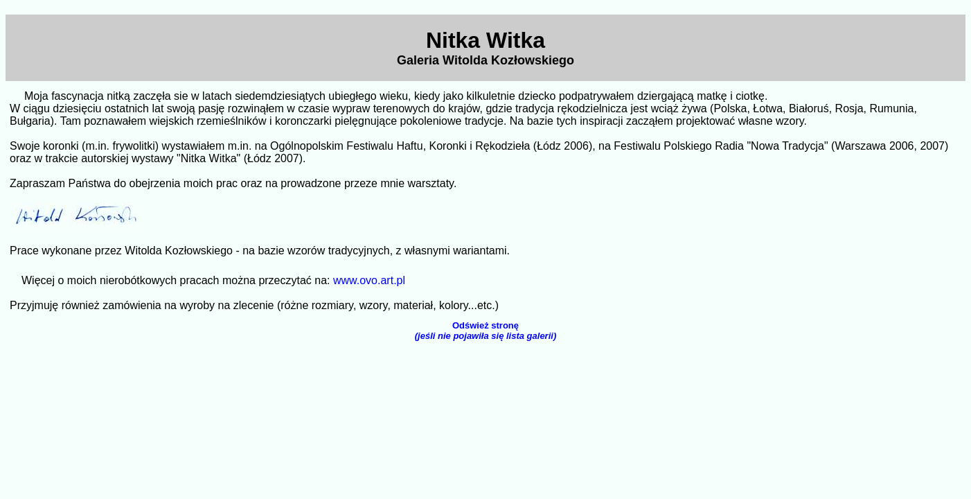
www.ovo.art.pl (369, 280)
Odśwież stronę (485, 330)
